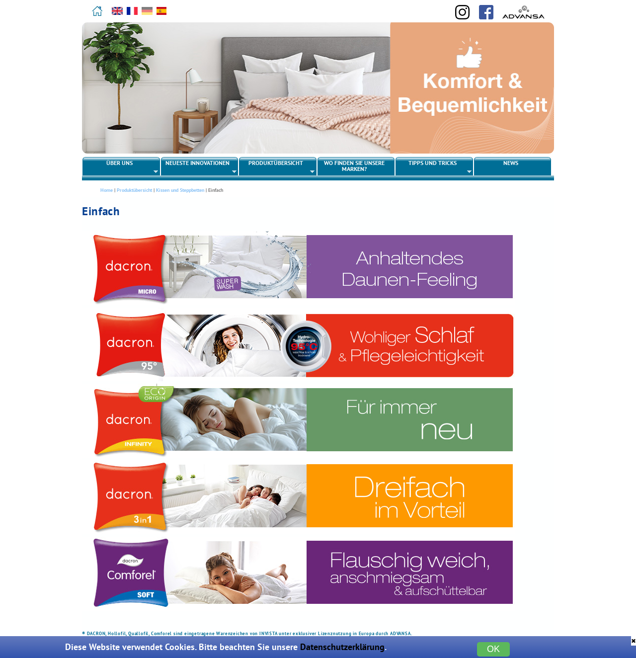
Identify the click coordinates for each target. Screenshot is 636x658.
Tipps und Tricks (433, 167)
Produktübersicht (277, 167)
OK (493, 649)
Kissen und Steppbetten (180, 190)
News (510, 162)
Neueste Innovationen (199, 167)
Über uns (120, 167)
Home (106, 190)
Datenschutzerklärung (342, 647)
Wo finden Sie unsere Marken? (354, 165)
